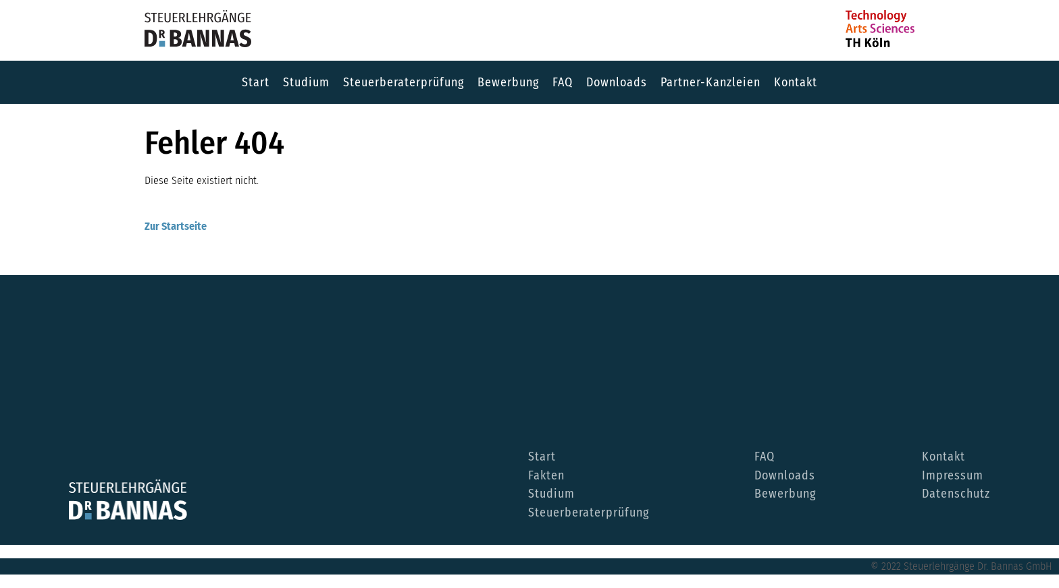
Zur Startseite (176, 226)
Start (255, 82)
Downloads (616, 82)
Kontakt (795, 82)
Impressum (952, 476)
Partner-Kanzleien (710, 82)
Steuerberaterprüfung (403, 82)
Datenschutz (956, 494)
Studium (306, 82)
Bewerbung (508, 82)
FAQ (562, 82)
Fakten (546, 476)
